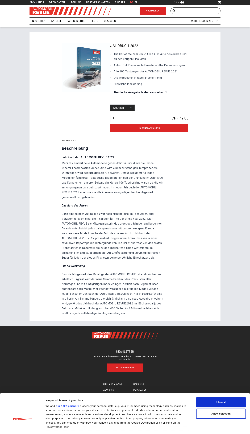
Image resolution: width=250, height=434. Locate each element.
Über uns (75, 2)
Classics (110, 21)
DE (131, 2)
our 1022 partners (67, 384)
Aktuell (56, 21)
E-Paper (120, 2)
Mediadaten (57, 2)
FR (136, 2)
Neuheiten (38, 21)
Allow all (221, 380)
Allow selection (221, 392)
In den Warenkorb (149, 128)
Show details (182, 427)
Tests (94, 21)
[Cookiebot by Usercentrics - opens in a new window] (22, 427)
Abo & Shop (37, 2)
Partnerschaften (98, 2)
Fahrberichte (76, 21)
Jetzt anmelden (125, 367)
